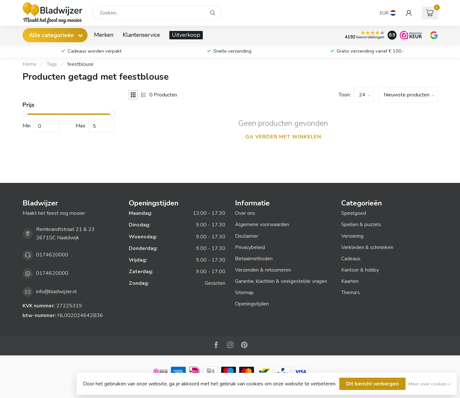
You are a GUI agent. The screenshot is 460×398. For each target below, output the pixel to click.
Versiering (352, 236)
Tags (52, 64)
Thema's (350, 292)
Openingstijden (252, 303)
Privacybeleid (250, 247)
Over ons (245, 213)
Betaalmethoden (254, 258)
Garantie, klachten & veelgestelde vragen (281, 281)
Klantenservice (141, 35)
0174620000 (52, 254)
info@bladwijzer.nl (56, 291)
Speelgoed (353, 213)
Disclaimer (246, 236)
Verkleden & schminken (367, 247)
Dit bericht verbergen (372, 383)
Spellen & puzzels (361, 224)
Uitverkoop (186, 35)
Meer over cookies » (429, 384)
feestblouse (80, 64)
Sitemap (244, 292)
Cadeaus (351, 258)
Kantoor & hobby (360, 270)
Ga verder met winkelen (283, 136)
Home (29, 64)
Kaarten (350, 281)
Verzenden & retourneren (263, 270)
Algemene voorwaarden (262, 224)
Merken (103, 35)
